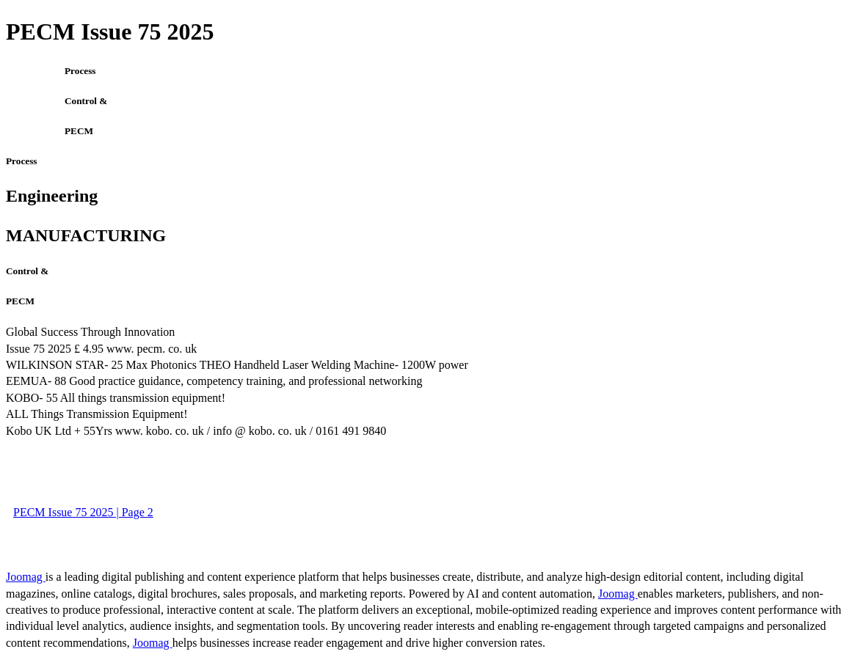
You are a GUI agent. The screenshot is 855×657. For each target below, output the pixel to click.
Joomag (26, 576)
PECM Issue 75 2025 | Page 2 (83, 512)
